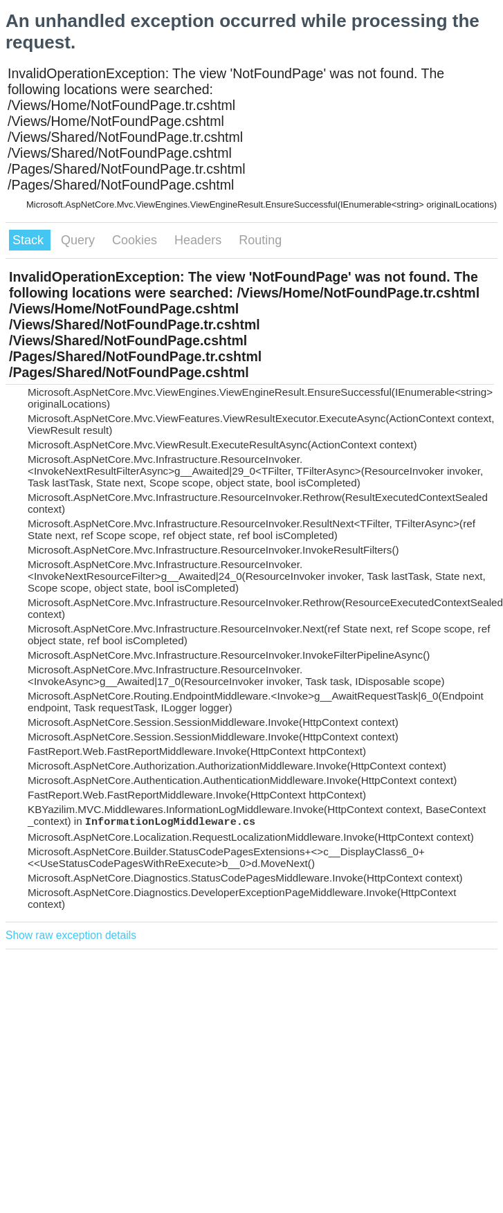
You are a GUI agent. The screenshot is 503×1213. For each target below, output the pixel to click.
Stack (29, 240)
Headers (199, 240)
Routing (260, 240)
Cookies (136, 240)
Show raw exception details (71, 935)
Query (79, 240)
